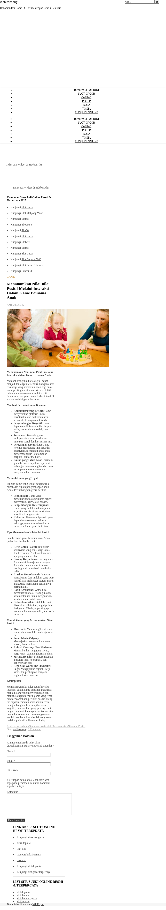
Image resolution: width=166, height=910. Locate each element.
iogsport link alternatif (29, 858)
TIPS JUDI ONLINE (86, 112)
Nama (11, 751)
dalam (25, 726)
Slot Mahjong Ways (32, 213)
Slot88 (25, 218)
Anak (10, 726)
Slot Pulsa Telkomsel (32, 265)
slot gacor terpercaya (39, 876)
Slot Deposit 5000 (31, 259)
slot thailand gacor (27, 902)
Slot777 (25, 241)
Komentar (12, 791)
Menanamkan (60, 726)
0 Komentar (34, 729)
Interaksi (40, 726)
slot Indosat (23, 905)
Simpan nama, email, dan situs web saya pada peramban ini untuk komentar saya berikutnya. (28, 782)
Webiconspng (9, 2)
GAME (11, 276)
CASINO (86, 97)
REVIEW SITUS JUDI (86, 90)
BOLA (86, 105)
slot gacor (39, 841)
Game (32, 726)
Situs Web (12, 770)
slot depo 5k (34, 870)
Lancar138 (27, 270)
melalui (49, 726)
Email (11, 760)
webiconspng (20, 729)
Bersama (17, 726)
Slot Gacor (27, 207)
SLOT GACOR (86, 93)
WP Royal (38, 908)
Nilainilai (73, 726)
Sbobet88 (26, 224)
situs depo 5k (24, 847)
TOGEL (86, 108)
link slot (21, 852)
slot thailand (23, 899)
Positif (81, 726)
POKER (86, 101)
